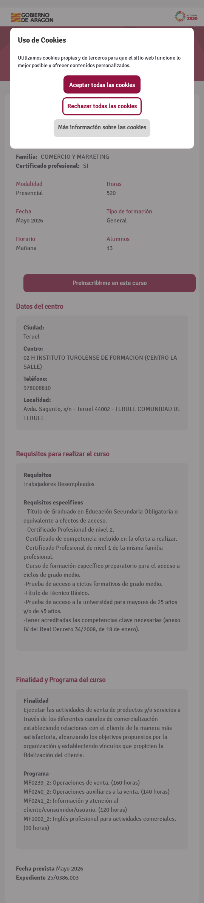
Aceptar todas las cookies (102, 85)
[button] (102, 128)
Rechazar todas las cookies (102, 106)
